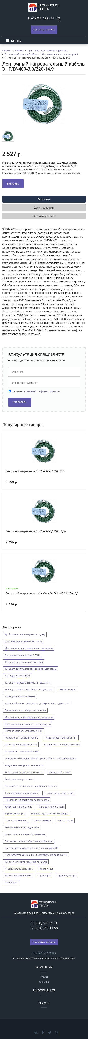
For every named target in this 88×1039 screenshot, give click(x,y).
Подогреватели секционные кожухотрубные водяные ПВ (36, 854)
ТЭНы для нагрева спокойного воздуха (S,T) (28, 689)
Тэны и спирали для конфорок (21, 792)
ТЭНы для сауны (67, 689)
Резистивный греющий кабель (21, 737)
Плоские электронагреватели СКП (23, 730)
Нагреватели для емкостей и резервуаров (28, 724)
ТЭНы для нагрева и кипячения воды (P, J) (27, 682)
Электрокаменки (42, 820)
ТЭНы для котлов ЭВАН (17, 675)
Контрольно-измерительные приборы (26, 861)
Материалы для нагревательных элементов (29, 648)
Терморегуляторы (14, 813)
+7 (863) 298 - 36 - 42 (45, 18)
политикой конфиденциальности (42, 391)
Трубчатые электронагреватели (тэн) (25, 634)
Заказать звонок (44, 942)
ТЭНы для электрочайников (20, 696)
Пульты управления (16, 820)
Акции (44, 976)
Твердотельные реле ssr (18, 875)
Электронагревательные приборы (49, 813)
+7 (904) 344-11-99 (44, 927)
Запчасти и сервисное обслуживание (25, 834)
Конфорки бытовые (59, 772)
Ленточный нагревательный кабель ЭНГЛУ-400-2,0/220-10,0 (42, 593)
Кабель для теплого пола (18, 806)
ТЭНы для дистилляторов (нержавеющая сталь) (31, 668)
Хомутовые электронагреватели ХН (24, 765)
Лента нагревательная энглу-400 (61, 744)
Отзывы (44, 982)
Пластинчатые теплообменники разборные (29, 841)
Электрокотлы (65, 820)
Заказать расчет (44, 29)
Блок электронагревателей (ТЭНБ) (23, 641)
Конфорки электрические (19, 779)
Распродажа (11, 882)
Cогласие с (36, 391)
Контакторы (46, 868)
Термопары (44, 875)
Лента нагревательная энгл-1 (61, 737)
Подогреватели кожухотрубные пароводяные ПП (31, 848)
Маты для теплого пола (51, 806)
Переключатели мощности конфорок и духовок (31, 785)
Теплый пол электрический (59, 792)
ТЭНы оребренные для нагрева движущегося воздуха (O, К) (37, 703)
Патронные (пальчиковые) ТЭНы (23, 655)
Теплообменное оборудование (22, 827)
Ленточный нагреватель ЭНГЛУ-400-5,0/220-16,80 (36, 531)
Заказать (13, 183)
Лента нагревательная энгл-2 (21, 744)
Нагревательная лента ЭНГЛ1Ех (22, 751)
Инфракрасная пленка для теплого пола (27, 799)
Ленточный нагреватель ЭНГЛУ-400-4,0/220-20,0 (35, 471)
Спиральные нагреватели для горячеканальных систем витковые (41, 758)
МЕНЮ (16, 41)
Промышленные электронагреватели (25, 710)
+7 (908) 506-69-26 (44, 923)
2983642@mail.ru (46, 952)
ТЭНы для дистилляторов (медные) (24, 661)
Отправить (19, 402)
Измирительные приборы (19, 868)
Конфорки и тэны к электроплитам (24, 772)
